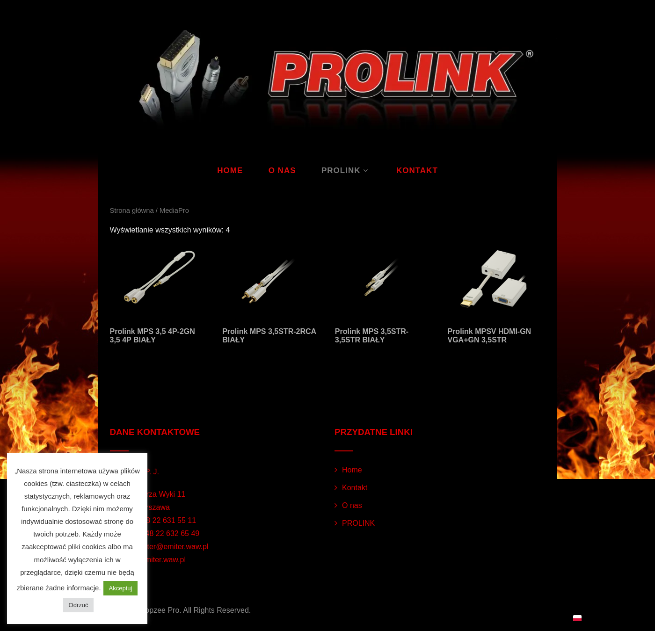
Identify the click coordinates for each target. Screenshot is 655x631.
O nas (282, 170)
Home (230, 170)
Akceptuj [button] (120, 588)
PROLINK (346, 170)
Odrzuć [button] (78, 605)
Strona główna (132, 210)
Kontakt (417, 170)
